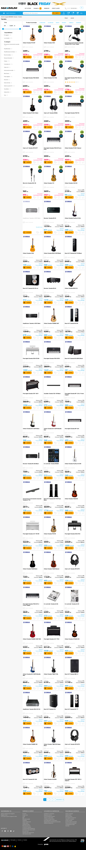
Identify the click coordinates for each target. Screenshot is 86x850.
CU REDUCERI (42, 22)
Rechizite (67, 825)
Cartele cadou (25, 823)
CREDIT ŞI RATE (56, 8)
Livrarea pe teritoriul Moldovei (29, 828)
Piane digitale (8, 76)
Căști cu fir (7, 67)
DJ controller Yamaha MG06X (51, 463)
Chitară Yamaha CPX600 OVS (72, 639)
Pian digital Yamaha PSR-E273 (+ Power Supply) (31, 604)
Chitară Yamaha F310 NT (29, 42)
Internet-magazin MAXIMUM (7, 16)
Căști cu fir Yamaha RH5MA (51, 113)
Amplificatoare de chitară (10, 52)
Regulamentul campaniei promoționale (52, 821)
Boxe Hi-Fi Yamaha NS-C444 (30, 779)
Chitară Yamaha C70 (49, 183)
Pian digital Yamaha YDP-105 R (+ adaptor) (73, 780)
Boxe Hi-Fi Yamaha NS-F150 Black (73, 253)
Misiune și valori (69, 816)
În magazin (7, 35)
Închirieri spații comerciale (71, 821)
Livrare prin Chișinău (27, 827)
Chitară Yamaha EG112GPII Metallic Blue (32, 674)
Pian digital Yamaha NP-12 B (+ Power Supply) (74, 394)
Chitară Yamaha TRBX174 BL (51, 674)
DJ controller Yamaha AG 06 (51, 604)
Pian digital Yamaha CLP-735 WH (31, 533)
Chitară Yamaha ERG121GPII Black (52, 253)
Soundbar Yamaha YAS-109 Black (52, 393)
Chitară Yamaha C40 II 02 (71, 183)
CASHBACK (78, 22)
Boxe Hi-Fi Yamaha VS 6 (50, 709)
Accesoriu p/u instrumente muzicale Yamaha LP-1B (32, 499)
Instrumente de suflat (9, 70)
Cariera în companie (70, 819)
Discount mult (25, 831)
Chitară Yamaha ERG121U (71, 288)
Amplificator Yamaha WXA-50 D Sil (31, 709)
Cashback (25, 820)
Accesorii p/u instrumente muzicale (11, 45)
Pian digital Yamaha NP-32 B (72, 428)
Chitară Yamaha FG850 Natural (51, 569)
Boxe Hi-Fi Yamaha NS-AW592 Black (74, 358)
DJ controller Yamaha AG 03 (72, 604)
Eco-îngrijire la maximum (71, 817)
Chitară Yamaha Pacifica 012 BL (73, 218)
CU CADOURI (50, 22)
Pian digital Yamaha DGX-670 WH (31, 358)
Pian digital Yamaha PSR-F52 (72, 113)
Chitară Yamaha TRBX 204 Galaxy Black (52, 745)
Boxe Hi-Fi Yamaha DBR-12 (71, 674)
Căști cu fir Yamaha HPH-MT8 (72, 744)
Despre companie (69, 813)
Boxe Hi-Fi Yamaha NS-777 (71, 709)
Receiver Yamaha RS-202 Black (31, 463)
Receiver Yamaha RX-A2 (50, 288)
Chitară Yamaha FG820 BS (71, 498)
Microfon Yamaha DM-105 (29, 183)
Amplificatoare (8, 48)
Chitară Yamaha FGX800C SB (30, 744)
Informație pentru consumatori (50, 820)
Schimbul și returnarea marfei (29, 829)
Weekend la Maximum (48, 823)
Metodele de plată (26, 819)
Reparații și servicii (48, 815)
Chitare (7, 61)
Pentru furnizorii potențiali (71, 823)
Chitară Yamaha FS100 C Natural (73, 148)
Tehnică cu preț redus (48, 817)
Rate (23, 817)
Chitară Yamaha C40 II (49, 42)
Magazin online (4, 815)
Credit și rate (25, 815)
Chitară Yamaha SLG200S (50, 779)
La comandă (8, 38)
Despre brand (68, 815)
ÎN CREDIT (64, 22)
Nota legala (12, 840)
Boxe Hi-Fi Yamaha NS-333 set (30, 288)
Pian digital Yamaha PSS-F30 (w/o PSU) (73, 78)
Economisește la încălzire (49, 816)
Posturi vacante (69, 820)
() (72, 82)
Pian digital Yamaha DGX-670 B (72, 533)
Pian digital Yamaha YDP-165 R (30, 393)
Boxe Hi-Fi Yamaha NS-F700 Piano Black (52, 499)
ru (81, 7)
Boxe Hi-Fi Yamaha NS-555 (71, 323)
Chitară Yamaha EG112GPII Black (31, 428)
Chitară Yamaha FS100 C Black (30, 113)
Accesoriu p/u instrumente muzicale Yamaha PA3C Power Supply (74, 43)
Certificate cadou (26, 824)
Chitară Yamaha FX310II (50, 533)
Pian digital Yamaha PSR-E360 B (31, 78)
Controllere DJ (8, 64)
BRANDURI (46, 8)
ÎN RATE (57, 22)
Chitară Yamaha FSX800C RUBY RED (32, 639)
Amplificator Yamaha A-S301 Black (31, 218)
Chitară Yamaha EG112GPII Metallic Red (53, 429)
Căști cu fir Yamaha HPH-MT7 (30, 148)
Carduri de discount (27, 821)
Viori (6, 95)
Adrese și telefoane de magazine (8, 813)
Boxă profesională (9, 58)
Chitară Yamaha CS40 (28, 253)
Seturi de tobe (8, 82)
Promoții (24, 813)
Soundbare (7, 89)
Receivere (7, 79)
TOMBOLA (71, 22)
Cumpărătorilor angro (70, 824)
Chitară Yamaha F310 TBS (50, 78)
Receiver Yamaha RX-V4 (50, 218)
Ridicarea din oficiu (27, 825)
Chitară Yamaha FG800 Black (30, 569)
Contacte (19, 840)
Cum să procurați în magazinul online (9, 816)
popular (72, 18)
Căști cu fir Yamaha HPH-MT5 (72, 569)
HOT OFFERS (28, 8)
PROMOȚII (36, 8)
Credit (24, 816)
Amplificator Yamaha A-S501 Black (31, 323)
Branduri (15, 16)
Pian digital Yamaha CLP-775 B (51, 639)
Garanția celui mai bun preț (28, 832)
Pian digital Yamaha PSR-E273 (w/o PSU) (52, 148)
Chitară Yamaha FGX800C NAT (51, 323)
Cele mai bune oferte (27, 833)
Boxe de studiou (8, 55)
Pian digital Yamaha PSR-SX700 (52, 358)
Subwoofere (7, 92)
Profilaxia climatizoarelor (49, 819)
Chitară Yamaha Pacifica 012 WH (73, 463)
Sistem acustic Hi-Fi (9, 86)
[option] (43, 3)
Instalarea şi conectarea (49, 813)
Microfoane (7, 73)
